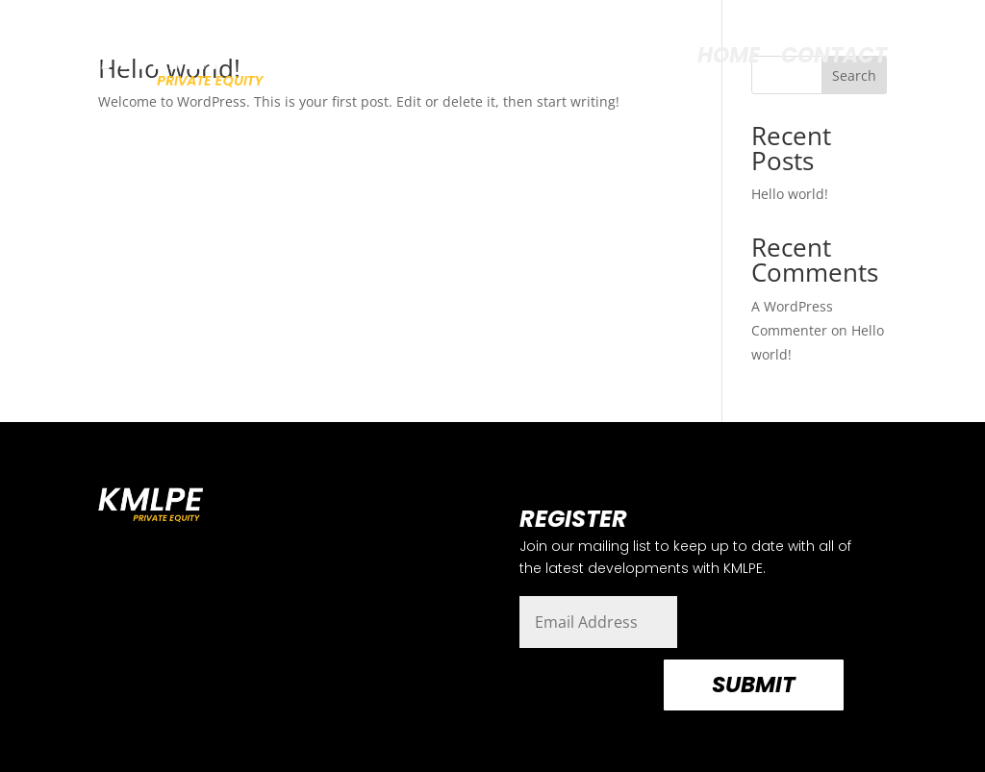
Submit (754, 684)
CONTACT (834, 55)
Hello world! (789, 194)
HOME (728, 55)
